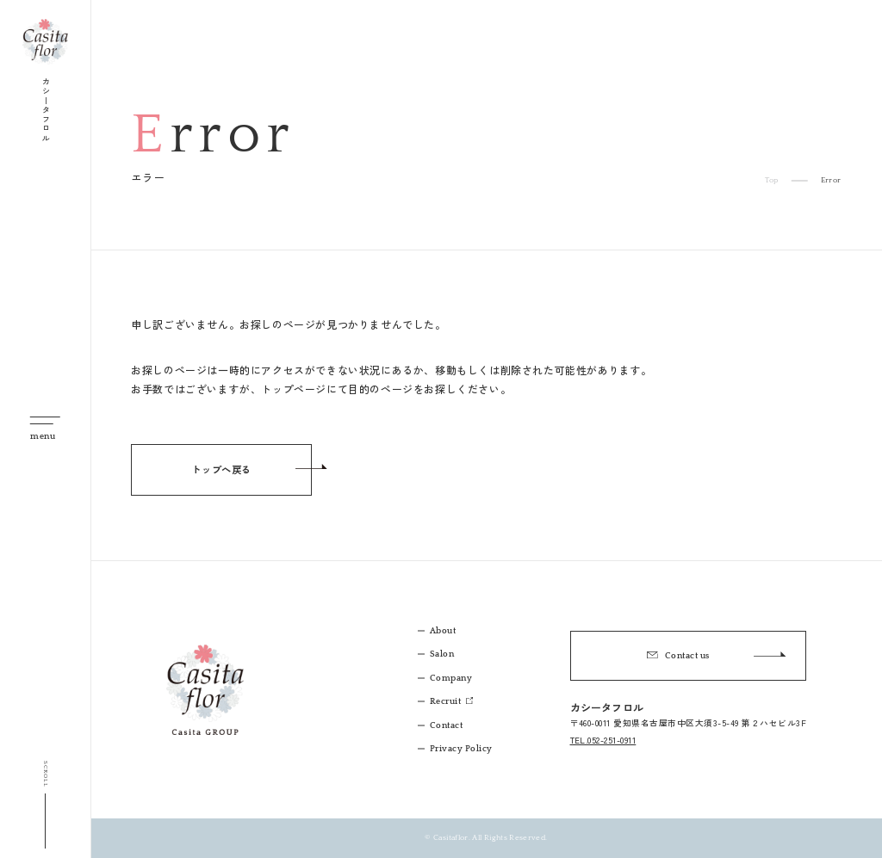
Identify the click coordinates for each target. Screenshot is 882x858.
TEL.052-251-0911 (603, 740)
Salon (442, 654)
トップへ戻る (221, 469)
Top (771, 180)
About (443, 631)
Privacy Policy (461, 749)
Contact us (716, 655)
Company (451, 678)
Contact (446, 726)
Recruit (446, 702)
